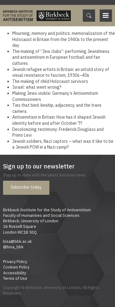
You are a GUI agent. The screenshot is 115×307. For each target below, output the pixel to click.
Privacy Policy (15, 261)
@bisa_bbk (13, 246)
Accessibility (14, 272)
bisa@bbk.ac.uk (17, 241)
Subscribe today (26, 187)
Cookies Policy (16, 266)
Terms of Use (15, 278)
